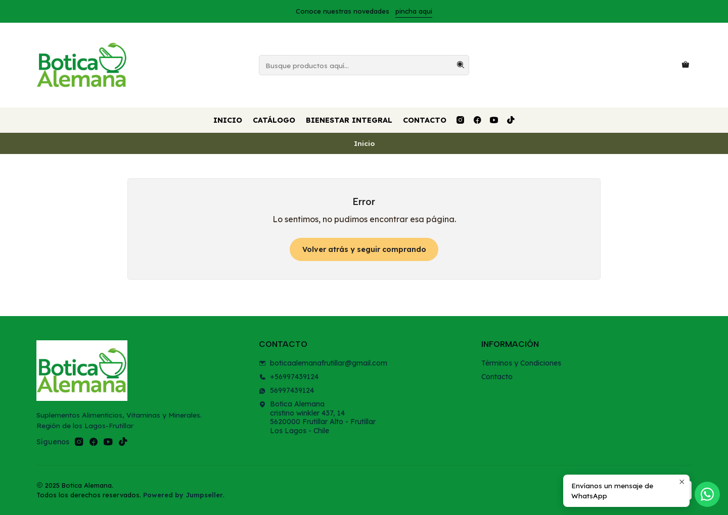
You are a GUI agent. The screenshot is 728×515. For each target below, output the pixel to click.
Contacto (424, 120)
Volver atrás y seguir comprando (364, 249)
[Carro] (685, 65)
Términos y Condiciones (521, 363)
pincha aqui (413, 11)
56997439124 (286, 390)
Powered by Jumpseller (183, 495)
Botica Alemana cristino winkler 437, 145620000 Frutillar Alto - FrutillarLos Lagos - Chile (317, 417)
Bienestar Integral (349, 120)
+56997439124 (288, 376)
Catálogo (274, 120)
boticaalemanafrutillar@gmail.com (323, 363)
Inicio (227, 120)
